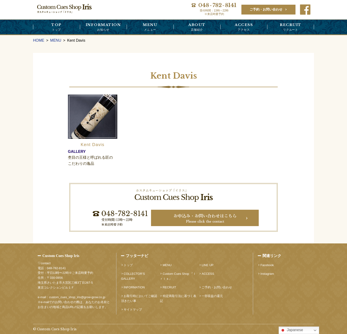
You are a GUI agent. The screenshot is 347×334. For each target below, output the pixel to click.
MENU (150, 27)
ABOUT (197, 27)
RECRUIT (290, 27)
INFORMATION (103, 27)
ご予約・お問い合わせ (266, 9)
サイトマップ (133, 309)
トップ (128, 265)
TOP (56, 27)
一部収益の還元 (212, 296)
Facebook (267, 265)
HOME (38, 40)
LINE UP (208, 265)
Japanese (291, 330)
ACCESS (243, 27)
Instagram (267, 273)
